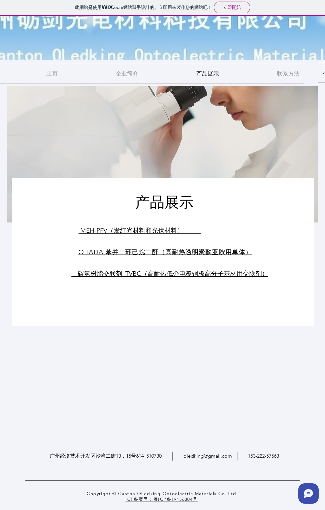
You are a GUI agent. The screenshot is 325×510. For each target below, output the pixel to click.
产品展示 (164, 200)
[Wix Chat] (310, 495)
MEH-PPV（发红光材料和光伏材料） (140, 230)
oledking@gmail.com (207, 456)
